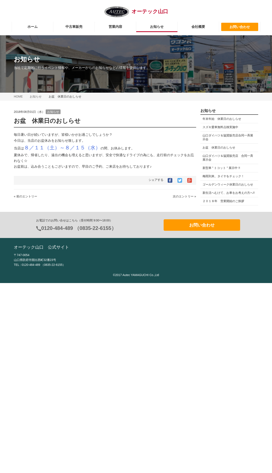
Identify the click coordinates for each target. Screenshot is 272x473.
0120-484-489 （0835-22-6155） (78, 418)
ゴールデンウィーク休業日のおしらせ (228, 184)
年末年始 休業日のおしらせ (222, 118)
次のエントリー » (184, 196)
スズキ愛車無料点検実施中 (220, 127)
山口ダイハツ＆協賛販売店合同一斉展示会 (228, 137)
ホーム (32, 26)
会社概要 (198, 26)
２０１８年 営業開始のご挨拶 (223, 205)
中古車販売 (73, 26)
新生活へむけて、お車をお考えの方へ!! (226, 194)
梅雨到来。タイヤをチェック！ (223, 176)
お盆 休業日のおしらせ (219, 147)
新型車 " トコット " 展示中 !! (223, 168)
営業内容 (115, 26)
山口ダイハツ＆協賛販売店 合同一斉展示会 (228, 157)
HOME (18, 96)
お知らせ (157, 26)
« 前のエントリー (25, 196)
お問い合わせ (240, 27)
